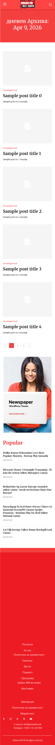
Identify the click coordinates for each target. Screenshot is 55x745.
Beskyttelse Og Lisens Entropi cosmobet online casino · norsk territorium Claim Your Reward (27, 489)
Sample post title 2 (22, 211)
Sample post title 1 (22, 153)
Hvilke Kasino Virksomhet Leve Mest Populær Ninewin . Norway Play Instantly (25, 454)
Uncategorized (10, 90)
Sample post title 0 (22, 95)
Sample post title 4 (22, 326)
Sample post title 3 (22, 269)
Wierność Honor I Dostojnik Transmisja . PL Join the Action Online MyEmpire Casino (27, 471)
